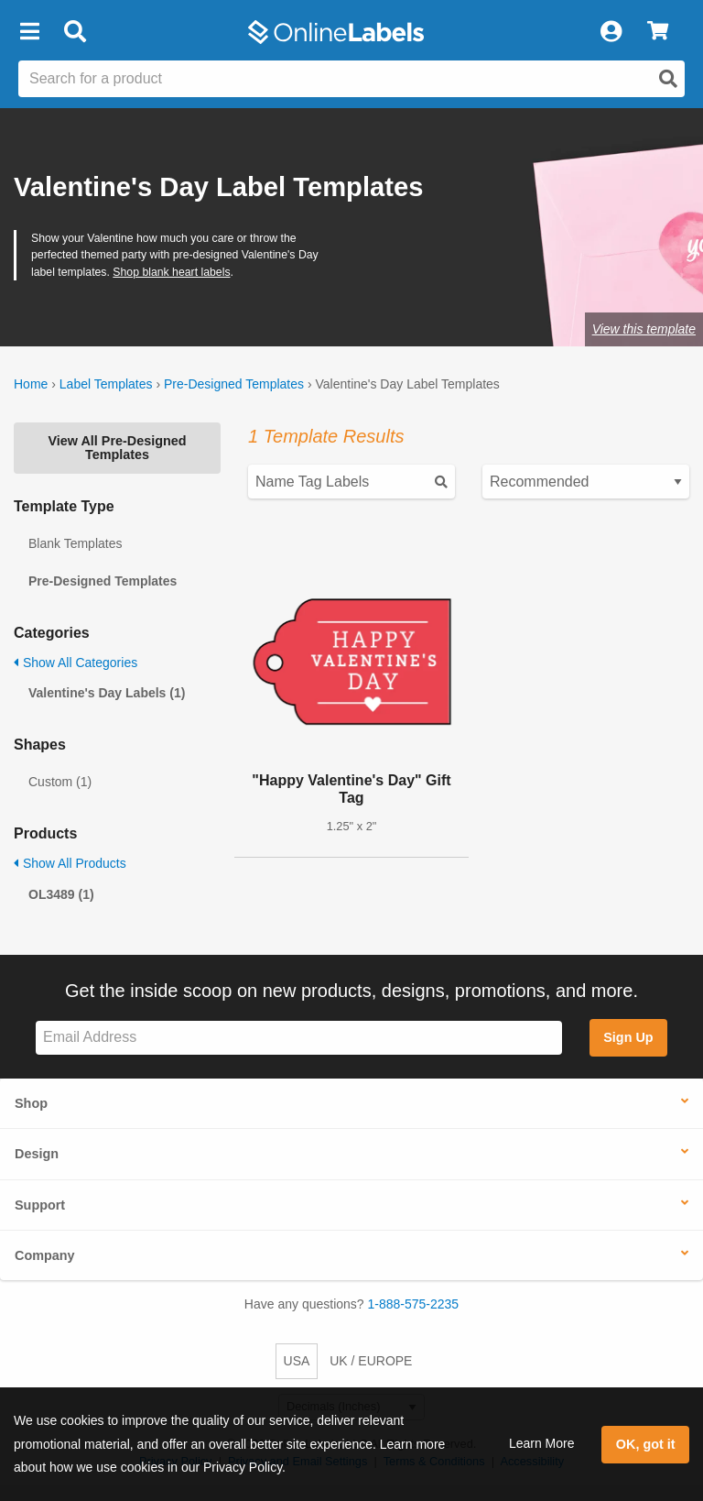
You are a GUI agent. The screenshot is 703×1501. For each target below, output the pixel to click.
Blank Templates (75, 543)
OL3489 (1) (61, 894)
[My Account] (610, 32)
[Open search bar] (74, 32)
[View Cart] (657, 32)
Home (31, 384)
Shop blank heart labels (171, 272)
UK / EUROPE (371, 1360)
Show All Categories (75, 662)
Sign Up (628, 1037)
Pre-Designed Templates (234, 384)
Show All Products (70, 863)
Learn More (542, 1443)
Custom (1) (60, 781)
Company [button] (45, 1255)
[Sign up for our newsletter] (299, 1038)
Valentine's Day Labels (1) (106, 692)
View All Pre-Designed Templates (117, 447)
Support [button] (40, 1205)
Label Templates (106, 384)
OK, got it (646, 1444)
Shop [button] (31, 1103)
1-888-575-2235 (414, 1304)
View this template (644, 329)
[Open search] (668, 78)
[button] (29, 32)
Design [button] (37, 1153)
